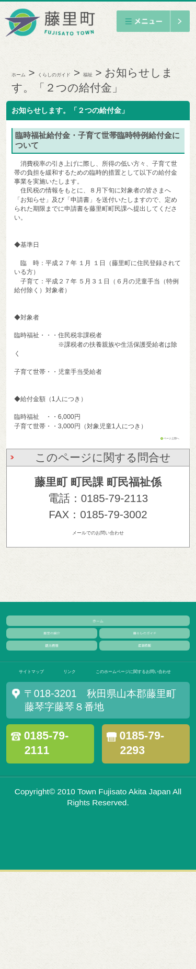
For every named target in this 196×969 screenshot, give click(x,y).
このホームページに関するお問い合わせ (103, 762)
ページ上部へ (160, 453)
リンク (109, 738)
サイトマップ (47, 738)
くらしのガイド (97, 72)
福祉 (161, 72)
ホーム (28, 72)
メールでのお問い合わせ (98, 547)
